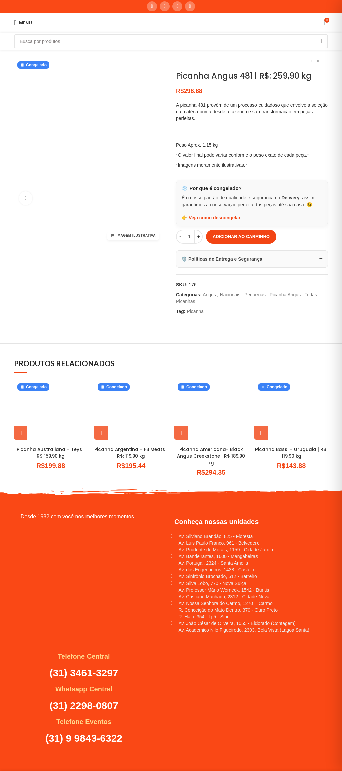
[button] (20, 433)
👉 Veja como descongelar (211, 217)
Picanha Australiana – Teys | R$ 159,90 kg (50, 452)
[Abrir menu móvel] (23, 22)
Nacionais (230, 294)
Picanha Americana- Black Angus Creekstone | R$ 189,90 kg (211, 456)
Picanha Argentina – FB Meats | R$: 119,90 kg (131, 452)
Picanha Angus (285, 294)
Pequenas (255, 294)
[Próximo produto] (324, 61)
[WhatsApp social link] (190, 6)
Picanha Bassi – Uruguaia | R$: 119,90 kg (291, 452)
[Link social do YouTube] (165, 6)
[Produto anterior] (311, 61)
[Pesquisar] (171, 41)
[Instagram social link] (152, 6)
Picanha (195, 311)
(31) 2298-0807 (83, 705)
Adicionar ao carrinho (241, 236)
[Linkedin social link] (177, 6)
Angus (209, 294)
